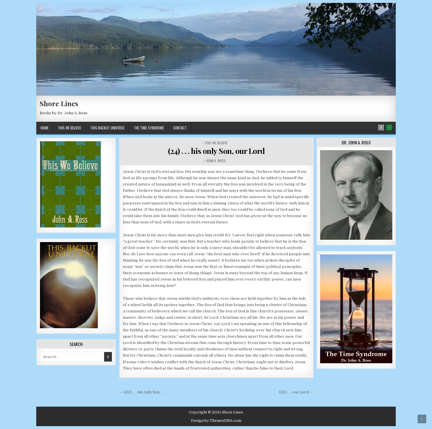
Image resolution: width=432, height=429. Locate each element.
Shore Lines (59, 103)
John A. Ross (216, 160)
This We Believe (69, 128)
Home (45, 128)
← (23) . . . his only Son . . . (142, 392)
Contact (180, 128)
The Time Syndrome (149, 128)
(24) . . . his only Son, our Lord (216, 151)
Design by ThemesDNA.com (216, 421)
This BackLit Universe (107, 128)
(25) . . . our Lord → (296, 392)
